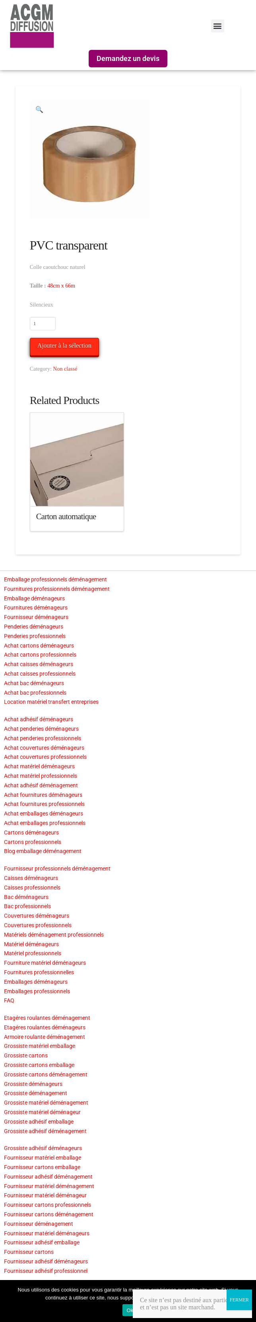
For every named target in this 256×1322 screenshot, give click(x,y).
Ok (129, 1310)
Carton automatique (66, 516)
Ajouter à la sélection (64, 345)
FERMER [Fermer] (239, 1300)
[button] (217, 25)
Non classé (65, 369)
